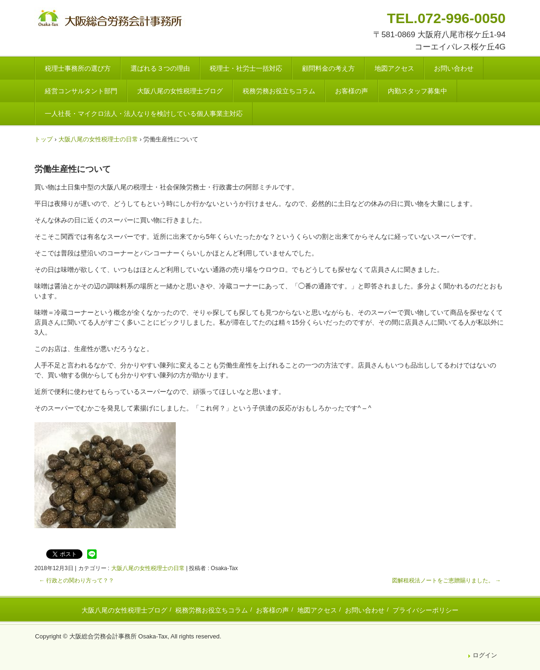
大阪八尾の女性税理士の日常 (148, 568)
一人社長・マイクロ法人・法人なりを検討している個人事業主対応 (144, 113)
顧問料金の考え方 (328, 68)
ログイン (485, 655)
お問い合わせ (454, 68)
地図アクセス (394, 68)
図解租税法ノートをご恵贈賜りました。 (446, 580)
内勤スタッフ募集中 (417, 91)
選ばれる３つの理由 (160, 68)
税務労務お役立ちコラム (279, 91)
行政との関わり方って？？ (76, 580)
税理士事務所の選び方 (78, 68)
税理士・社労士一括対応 (246, 68)
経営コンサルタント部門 (81, 91)
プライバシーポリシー (425, 610)
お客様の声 (351, 91)
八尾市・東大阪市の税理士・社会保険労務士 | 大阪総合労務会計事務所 (111, 20)
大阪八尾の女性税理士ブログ (180, 91)
